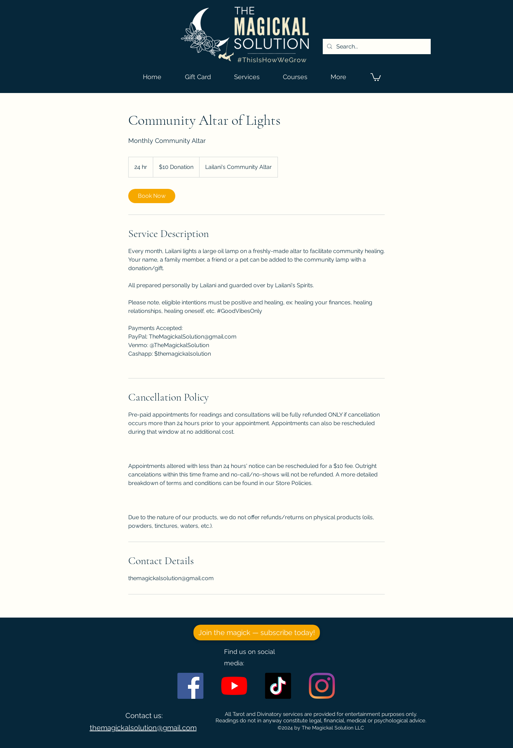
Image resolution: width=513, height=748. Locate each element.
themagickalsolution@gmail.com (143, 727)
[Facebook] (190, 686)
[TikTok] (278, 686)
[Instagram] (322, 686)
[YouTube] (234, 686)
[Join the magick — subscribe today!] (256, 632)
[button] (375, 76)
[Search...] (376, 47)
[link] (151, 196)
